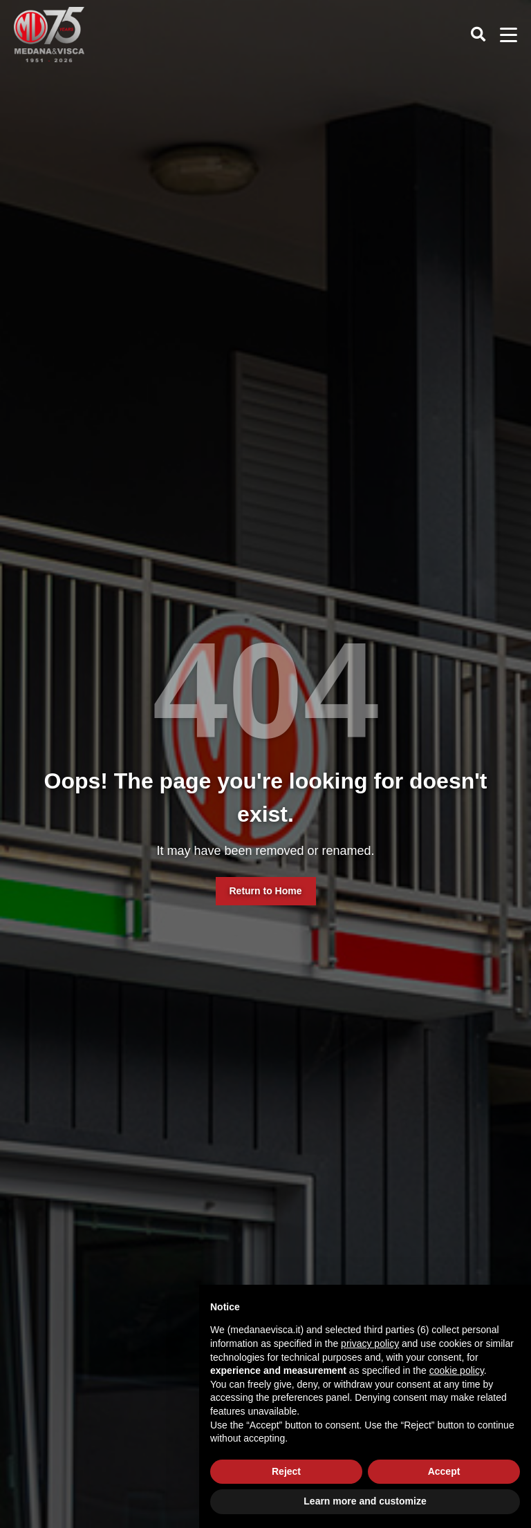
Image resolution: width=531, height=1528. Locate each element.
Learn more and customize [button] (365, 1501)
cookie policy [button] (456, 1370)
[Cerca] (481, 34)
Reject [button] (286, 1471)
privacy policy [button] (370, 1343)
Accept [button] (444, 1471)
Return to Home (266, 890)
